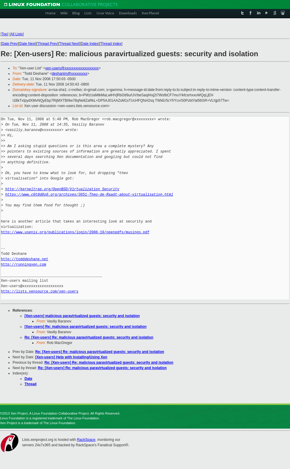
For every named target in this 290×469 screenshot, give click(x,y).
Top (4, 34)
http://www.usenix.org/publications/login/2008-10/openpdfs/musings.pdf (75, 232)
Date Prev (9, 44)
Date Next (27, 44)
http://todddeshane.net (24, 259)
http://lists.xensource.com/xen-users (39, 291)
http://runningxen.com (23, 264)
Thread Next (69, 44)
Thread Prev (47, 44)
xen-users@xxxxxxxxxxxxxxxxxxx (72, 68)
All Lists (16, 34)
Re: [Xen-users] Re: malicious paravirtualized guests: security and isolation (89, 337)
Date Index (89, 44)
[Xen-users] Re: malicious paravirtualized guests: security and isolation (85, 327)
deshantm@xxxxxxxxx (69, 73)
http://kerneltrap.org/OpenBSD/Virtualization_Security (62, 189)
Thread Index (111, 44)
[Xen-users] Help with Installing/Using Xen (71, 357)
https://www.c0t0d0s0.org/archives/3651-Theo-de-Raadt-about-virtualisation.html (89, 194)
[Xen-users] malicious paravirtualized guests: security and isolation (82, 316)
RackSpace (86, 440)
